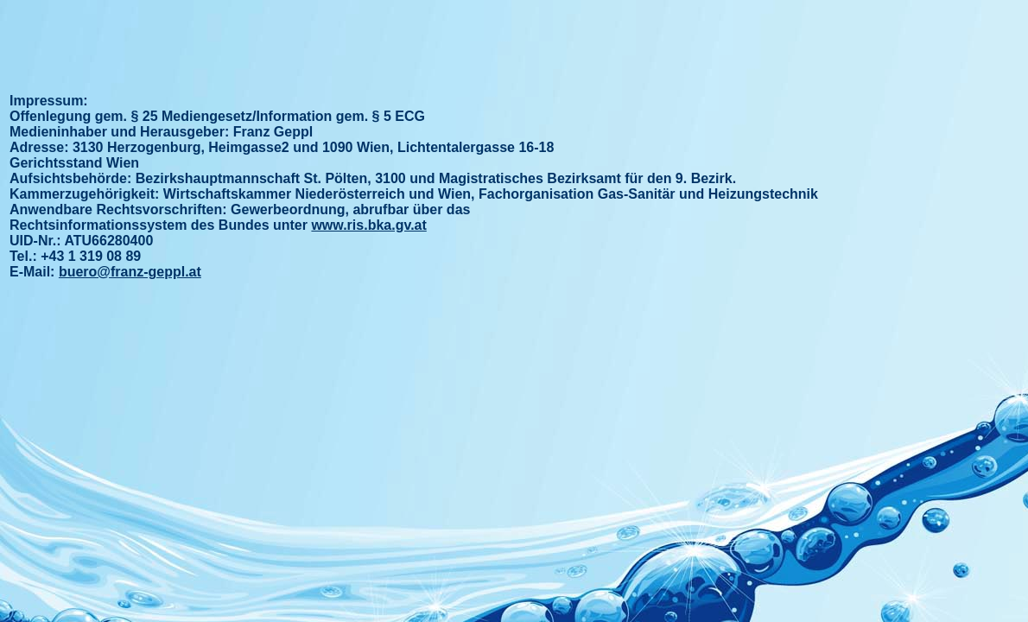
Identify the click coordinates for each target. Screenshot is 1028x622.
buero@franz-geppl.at (130, 271)
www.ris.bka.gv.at (368, 225)
